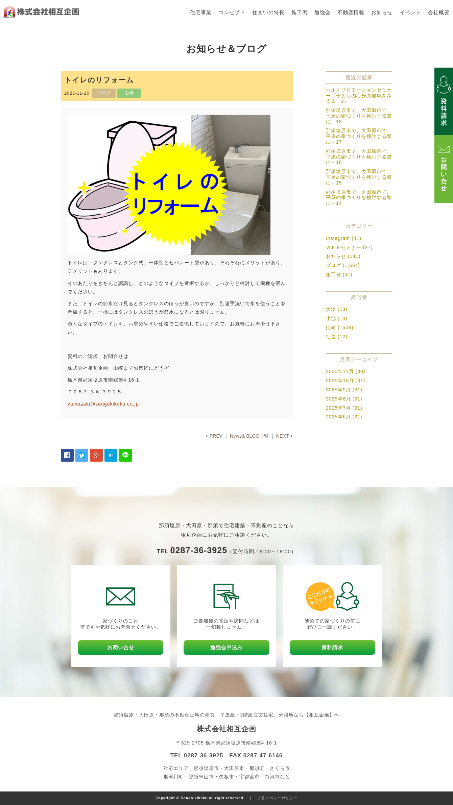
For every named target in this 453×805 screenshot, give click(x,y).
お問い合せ (120, 647)
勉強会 (322, 12)
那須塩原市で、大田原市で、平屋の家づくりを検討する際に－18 (359, 115)
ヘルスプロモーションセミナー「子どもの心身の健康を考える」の (359, 95)
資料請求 (332, 647)
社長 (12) (337, 336)
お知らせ (382, 12)
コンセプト (231, 12)
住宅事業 (201, 12)
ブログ (333, 265)
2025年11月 (340, 371)
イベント (410, 12)
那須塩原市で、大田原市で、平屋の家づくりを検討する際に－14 (359, 197)
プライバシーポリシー (277, 798)
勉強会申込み (226, 647)
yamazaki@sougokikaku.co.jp (103, 404)
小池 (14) (337, 318)
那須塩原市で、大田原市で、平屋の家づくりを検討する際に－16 (359, 156)
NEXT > (284, 436)
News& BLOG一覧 (249, 436)
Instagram (338, 238)
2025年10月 (340, 380)
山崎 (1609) (339, 327)
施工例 (299, 12)
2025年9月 (338, 389)
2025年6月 (338, 416)
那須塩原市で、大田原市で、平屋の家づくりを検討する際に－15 (359, 177)
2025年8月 (338, 398)
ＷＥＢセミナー (343, 247)
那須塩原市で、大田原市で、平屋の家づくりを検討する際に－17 (359, 136)
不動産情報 (350, 12)
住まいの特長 (268, 12)
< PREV (214, 436)
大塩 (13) (337, 309)
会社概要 (439, 12)
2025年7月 (338, 408)
